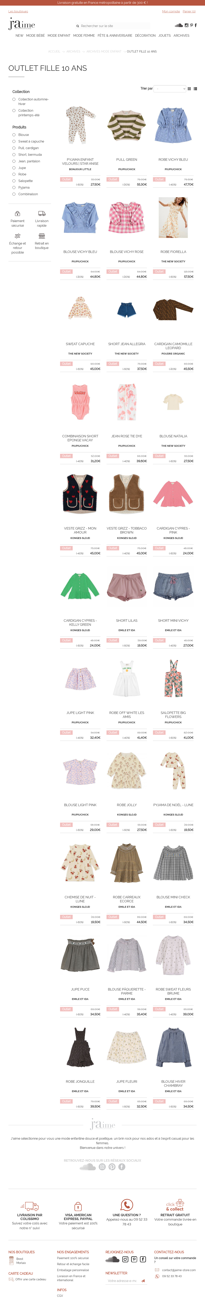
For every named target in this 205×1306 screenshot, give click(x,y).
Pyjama (24, 187)
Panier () (189, 11)
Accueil (54, 51)
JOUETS (164, 35)
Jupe (22, 168)
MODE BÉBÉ (35, 35)
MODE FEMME (84, 35)
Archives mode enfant (104, 51)
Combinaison (28, 194)
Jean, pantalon (29, 161)
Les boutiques (18, 11)
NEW (19, 35)
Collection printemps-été (28, 113)
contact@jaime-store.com (179, 1270)
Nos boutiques (21, 1252)
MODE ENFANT (59, 35)
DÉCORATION (145, 35)
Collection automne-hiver (33, 101)
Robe (22, 174)
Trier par (147, 88)
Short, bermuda (30, 155)
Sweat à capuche (31, 141)
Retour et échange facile (73, 1264)
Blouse (23, 135)
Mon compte (171, 11)
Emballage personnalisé (73, 1270)
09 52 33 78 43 (172, 1276)
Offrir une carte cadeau (30, 1279)
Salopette (25, 181)
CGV (60, 1295)
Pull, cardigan (28, 148)
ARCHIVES (181, 35)
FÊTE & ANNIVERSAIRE (115, 35)
